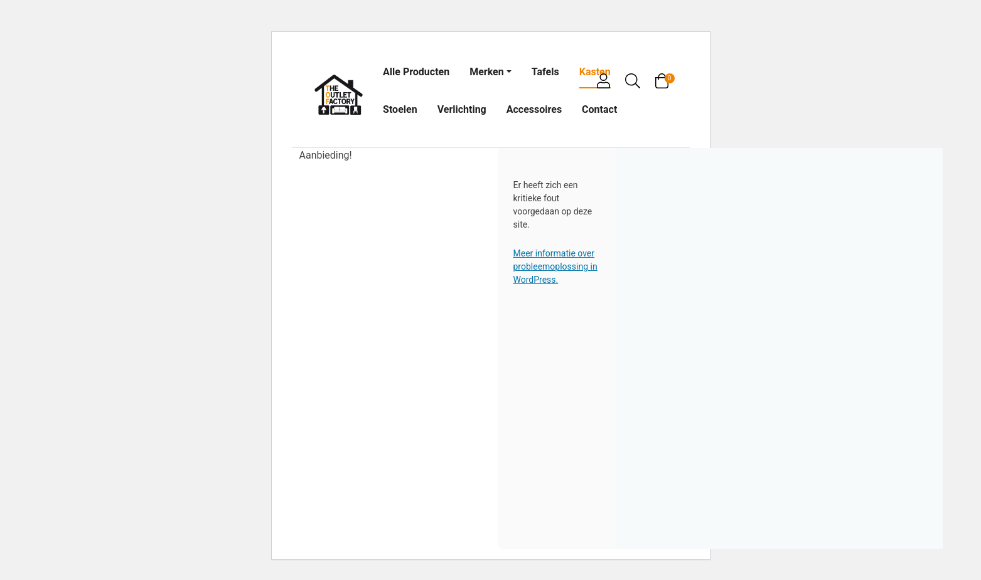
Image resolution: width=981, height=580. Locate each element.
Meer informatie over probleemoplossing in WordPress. (555, 266)
